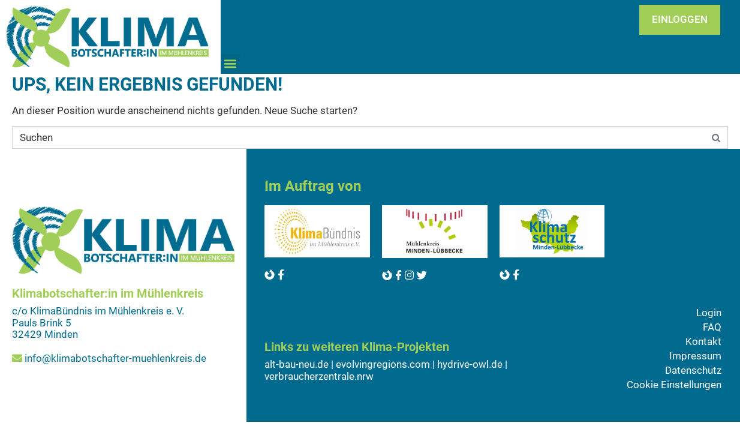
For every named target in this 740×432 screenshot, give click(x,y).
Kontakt (703, 341)
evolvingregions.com (383, 364)
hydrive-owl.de (470, 364)
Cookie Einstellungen (674, 385)
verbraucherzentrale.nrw (319, 376)
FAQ (712, 327)
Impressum (695, 356)
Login (708, 313)
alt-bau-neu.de (296, 364)
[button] (230, 64)
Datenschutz (693, 370)
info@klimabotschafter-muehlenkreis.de (115, 358)
